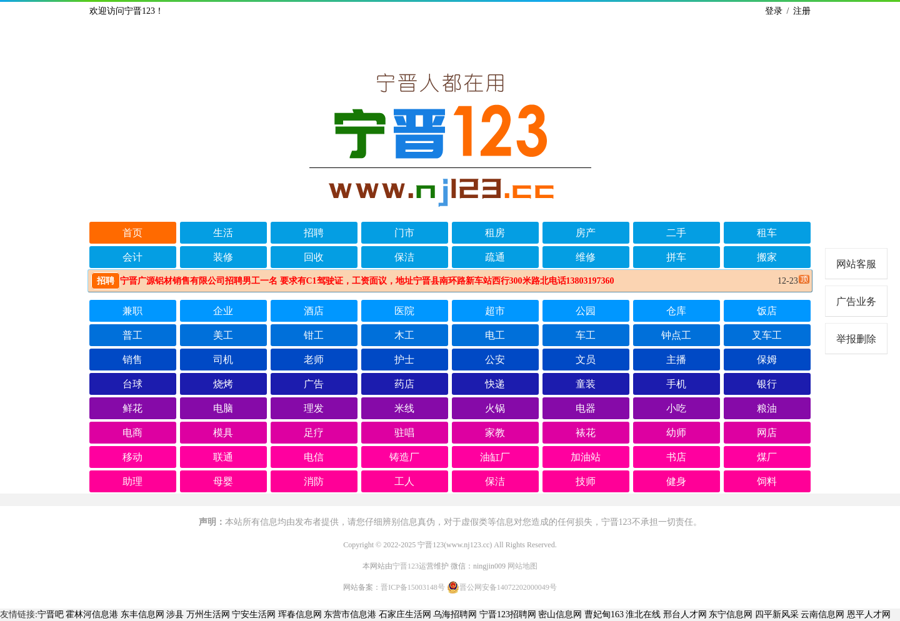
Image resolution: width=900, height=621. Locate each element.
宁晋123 (405, 566)
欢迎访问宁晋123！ (126, 11)
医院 (404, 311)
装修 (223, 257)
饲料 (767, 481)
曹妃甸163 (604, 614)
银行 (767, 384)
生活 (223, 232)
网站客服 (856, 264)
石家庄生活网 (405, 614)
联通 (223, 457)
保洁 (404, 257)
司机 (223, 359)
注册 (802, 11)
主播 (676, 359)
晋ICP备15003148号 (413, 587)
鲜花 (132, 408)
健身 (676, 481)
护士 (404, 359)
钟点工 (676, 335)
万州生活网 (208, 614)
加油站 (586, 457)
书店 (676, 457)
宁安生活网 (254, 614)
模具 (223, 432)
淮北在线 (643, 614)
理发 (314, 408)
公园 (586, 311)
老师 (314, 359)
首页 (132, 232)
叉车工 (767, 335)
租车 (767, 232)
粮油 (767, 408)
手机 (676, 384)
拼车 (676, 257)
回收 (314, 257)
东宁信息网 (730, 614)
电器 (586, 408)
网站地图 (523, 566)
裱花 (586, 432)
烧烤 (223, 384)
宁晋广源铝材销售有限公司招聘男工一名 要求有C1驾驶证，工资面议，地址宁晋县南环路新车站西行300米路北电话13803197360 (352, 280)
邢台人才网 (685, 614)
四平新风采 (777, 614)
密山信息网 (560, 614)
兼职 (132, 311)
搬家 (767, 257)
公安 (495, 359)
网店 (767, 432)
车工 (586, 335)
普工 (132, 335)
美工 (223, 335)
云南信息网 (822, 614)
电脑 (223, 408)
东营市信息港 (350, 614)
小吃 (676, 408)
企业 (223, 311)
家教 (495, 432)
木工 (404, 335)
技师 (586, 481)
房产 (586, 232)
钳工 (314, 335)
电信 (314, 457)
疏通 (495, 257)
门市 (404, 232)
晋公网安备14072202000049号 (502, 587)
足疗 (314, 432)
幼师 (676, 432)
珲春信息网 (300, 614)
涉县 (175, 614)
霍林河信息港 (92, 614)
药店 (404, 384)
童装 (586, 384)
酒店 (314, 311)
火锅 (495, 408)
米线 (404, 408)
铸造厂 (404, 457)
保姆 (767, 359)
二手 (676, 232)
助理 (132, 481)
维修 (586, 257)
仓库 (676, 311)
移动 (132, 457)
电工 (495, 335)
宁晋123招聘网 (507, 614)
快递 (495, 384)
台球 (132, 384)
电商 (132, 432)
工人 (404, 481)
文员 (586, 359)
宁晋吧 (51, 614)
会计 (132, 257)
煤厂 (767, 457)
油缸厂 (495, 457)
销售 (132, 359)
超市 (495, 311)
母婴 (223, 481)
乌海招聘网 (455, 614)
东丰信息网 (142, 614)
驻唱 (404, 432)
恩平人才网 (869, 614)
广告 (314, 384)
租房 (495, 232)
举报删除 (856, 339)
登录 (773, 11)
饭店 (767, 311)
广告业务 (856, 301)
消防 (314, 481)
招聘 (314, 232)
